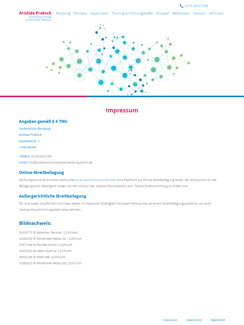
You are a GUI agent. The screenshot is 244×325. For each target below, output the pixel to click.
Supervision (99, 13)
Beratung (63, 13)
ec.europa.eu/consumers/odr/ (96, 180)
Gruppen (162, 13)
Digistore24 (218, 320)
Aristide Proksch (35, 16)
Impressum (170, 320)
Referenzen (181, 13)
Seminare (216, 13)
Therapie (80, 13)
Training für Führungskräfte (132, 13)
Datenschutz (194, 320)
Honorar (199, 13)
